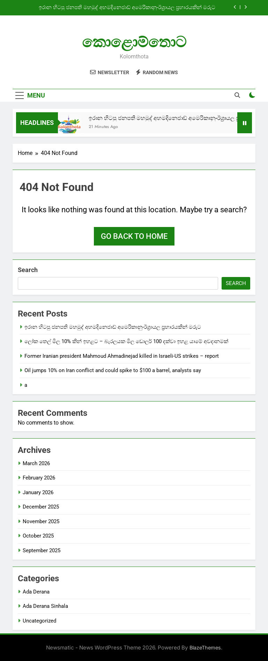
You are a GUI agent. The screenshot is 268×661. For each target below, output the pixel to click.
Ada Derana (36, 592)
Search (28, 269)
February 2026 (39, 478)
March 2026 (36, 463)
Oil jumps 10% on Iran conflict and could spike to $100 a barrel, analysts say (112, 370)
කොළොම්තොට (134, 42)
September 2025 (41, 550)
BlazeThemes (205, 648)
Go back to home (134, 236)
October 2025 (38, 536)
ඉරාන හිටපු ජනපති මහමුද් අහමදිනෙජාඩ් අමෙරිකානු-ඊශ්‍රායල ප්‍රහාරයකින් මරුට (127, 7)
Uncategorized (39, 621)
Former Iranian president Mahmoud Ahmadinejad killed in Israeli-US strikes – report (121, 356)
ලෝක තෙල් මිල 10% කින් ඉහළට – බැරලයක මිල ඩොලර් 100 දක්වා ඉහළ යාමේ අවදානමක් (126, 341)
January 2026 (38, 492)
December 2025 (41, 507)
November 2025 (41, 521)
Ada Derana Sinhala (45, 606)
